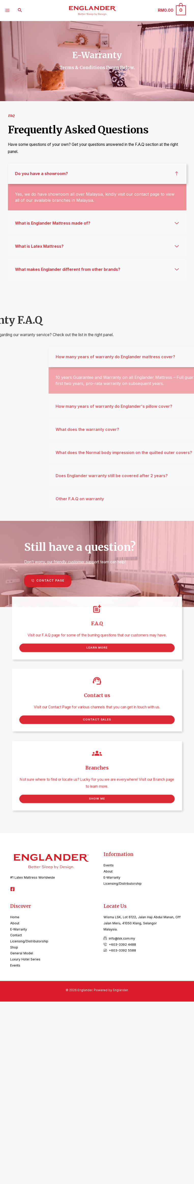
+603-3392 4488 (122, 944)
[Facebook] (12, 889)
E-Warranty (111, 877)
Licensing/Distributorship (122, 883)
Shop (14, 947)
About (108, 871)
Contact (16, 935)
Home (14, 917)
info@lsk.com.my (122, 938)
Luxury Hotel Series (25, 959)
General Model (21, 953)
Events (108, 865)
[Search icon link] (20, 10)
